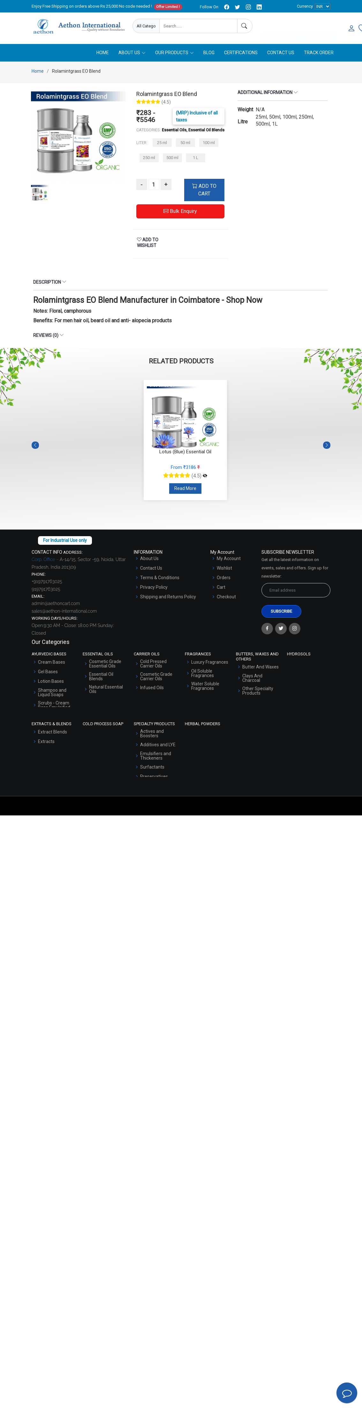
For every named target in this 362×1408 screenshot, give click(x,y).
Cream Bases (51, 662)
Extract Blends (52, 732)
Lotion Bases (51, 682)
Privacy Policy (154, 588)
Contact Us (280, 53)
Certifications (241, 53)
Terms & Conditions (159, 578)
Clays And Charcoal (252, 678)
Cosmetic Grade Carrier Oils (156, 677)
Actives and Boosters (152, 734)
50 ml (185, 143)
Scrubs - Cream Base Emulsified (54, 705)
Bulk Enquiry (180, 212)
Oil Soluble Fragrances (202, 673)
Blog (209, 53)
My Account (229, 559)
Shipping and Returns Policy (168, 597)
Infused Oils (152, 688)
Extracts (46, 742)
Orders (223, 578)
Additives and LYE (158, 745)
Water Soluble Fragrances (205, 686)
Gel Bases (48, 672)
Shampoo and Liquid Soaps (52, 693)
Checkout (226, 597)
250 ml (149, 158)
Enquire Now (281, 26)
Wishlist (224, 568)
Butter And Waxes (260, 667)
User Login (319, 26)
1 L (195, 158)
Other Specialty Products (257, 691)
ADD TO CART (204, 190)
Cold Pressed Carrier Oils (153, 664)
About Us (149, 559)
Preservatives (154, 777)
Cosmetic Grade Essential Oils (105, 664)
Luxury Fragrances (209, 662)
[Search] (245, 26)
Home (102, 53)
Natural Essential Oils (106, 689)
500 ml (172, 158)
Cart (221, 588)
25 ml (162, 143)
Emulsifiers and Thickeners (155, 756)
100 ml (209, 143)
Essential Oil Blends (101, 677)
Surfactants (152, 767)
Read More (185, 489)
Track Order (319, 53)
